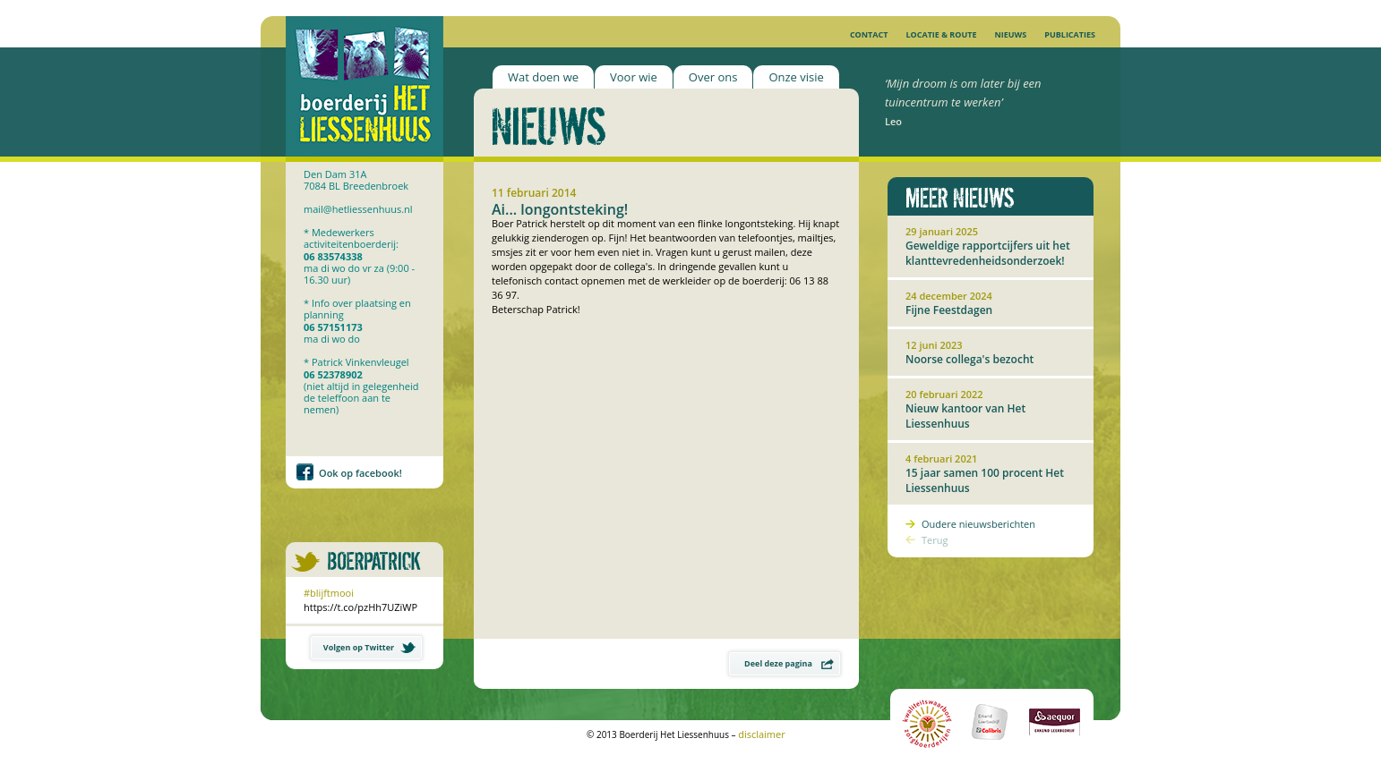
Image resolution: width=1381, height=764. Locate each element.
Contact (869, 34)
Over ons (713, 77)
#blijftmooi (329, 592)
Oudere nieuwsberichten (978, 524)
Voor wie (633, 77)
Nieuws (1010, 34)
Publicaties (1069, 34)
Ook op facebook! (360, 473)
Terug (935, 540)
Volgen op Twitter (369, 647)
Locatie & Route (940, 34)
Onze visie (795, 77)
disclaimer (761, 734)
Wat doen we (543, 77)
